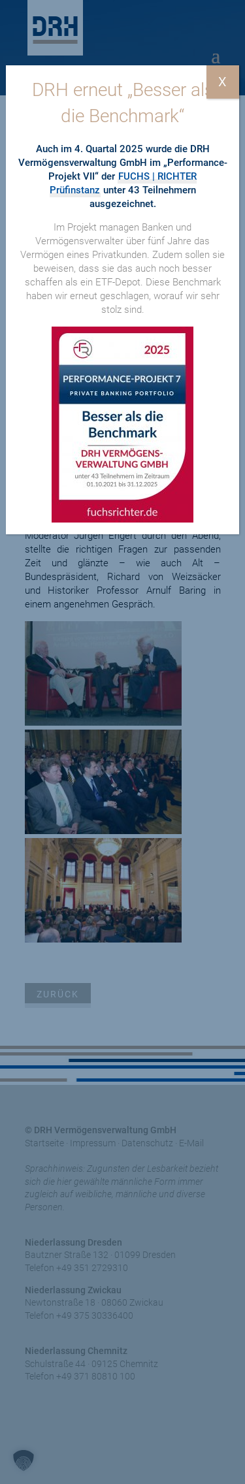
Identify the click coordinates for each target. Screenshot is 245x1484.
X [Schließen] (222, 81)
